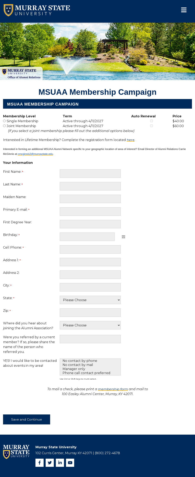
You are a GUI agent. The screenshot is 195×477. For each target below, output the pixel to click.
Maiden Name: (14, 197)
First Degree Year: (17, 222)
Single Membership (22, 121)
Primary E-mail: (16, 210)
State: (8, 298)
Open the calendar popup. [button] (123, 237)
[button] (182, 10)
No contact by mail (90, 365)
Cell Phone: (13, 247)
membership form (113, 389)
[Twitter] (50, 463)
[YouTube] (70, 463)
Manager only (90, 369)
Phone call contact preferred (90, 373)
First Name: (13, 172)
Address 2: (11, 273)
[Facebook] (39, 463)
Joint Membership (21, 126)
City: (7, 285)
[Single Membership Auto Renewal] (151, 121)
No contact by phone (90, 361)
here (130, 140)
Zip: (7, 311)
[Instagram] (60, 463)
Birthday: (11, 235)
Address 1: (12, 260)
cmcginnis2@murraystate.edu (35, 153)
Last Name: (13, 184)
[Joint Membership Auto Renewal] (151, 125)
